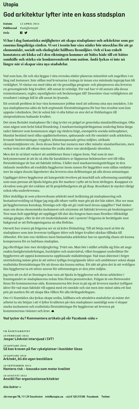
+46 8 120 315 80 (75, 396)
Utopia (10, 4)
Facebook (92, 396)
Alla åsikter (12, 387)
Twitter (105, 396)
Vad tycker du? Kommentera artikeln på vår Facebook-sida (51, 318)
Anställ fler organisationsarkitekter (31, 379)
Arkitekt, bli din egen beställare (27, 359)
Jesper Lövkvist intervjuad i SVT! (28, 339)
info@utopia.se (54, 396)
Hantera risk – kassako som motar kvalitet (36, 369)
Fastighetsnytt (29, 28)
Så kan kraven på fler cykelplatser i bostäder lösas (43, 349)
